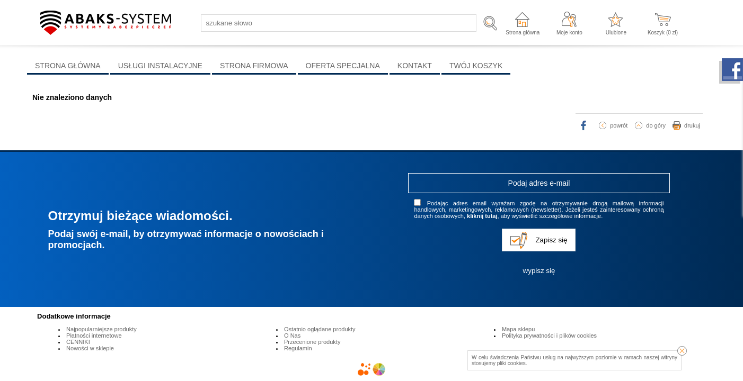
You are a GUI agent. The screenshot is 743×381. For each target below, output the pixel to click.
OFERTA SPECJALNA (343, 65)
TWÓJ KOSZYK (475, 65)
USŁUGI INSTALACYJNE (160, 65)
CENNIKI (78, 342)
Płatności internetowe (94, 335)
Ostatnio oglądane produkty (320, 329)
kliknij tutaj (482, 216)
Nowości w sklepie (90, 348)
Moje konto (569, 32)
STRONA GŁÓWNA (68, 65)
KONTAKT (414, 65)
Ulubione (616, 32)
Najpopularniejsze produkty (101, 329)
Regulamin (298, 348)
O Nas (292, 335)
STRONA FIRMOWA (254, 65)
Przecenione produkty (312, 342)
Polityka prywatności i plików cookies (549, 335)
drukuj (692, 125)
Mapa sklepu (518, 329)
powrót (618, 125)
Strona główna (522, 32)
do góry (656, 125)
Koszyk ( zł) (663, 32)
